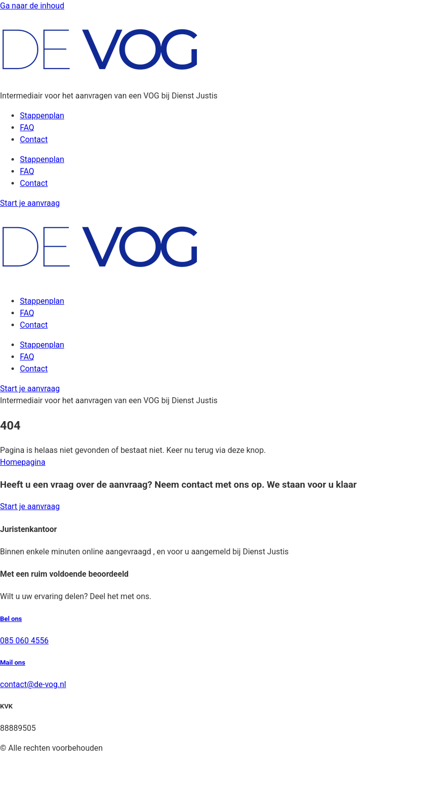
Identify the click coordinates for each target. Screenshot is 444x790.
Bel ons (11, 618)
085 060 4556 (24, 640)
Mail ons (12, 662)
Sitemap (14, 784)
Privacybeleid (23, 772)
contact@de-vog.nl (33, 684)
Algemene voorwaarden (42, 760)
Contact (34, 139)
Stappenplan (42, 115)
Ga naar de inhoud (32, 5)
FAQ (27, 127)
